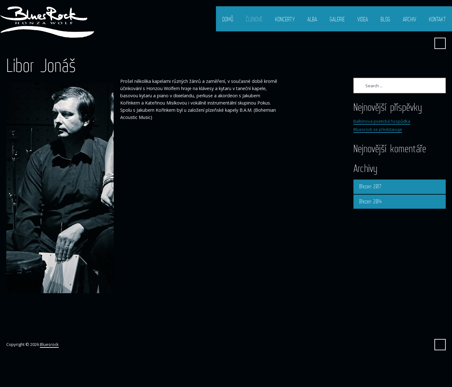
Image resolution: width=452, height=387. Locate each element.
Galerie (337, 19)
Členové (254, 19)
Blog (385, 19)
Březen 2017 (370, 186)
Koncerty (285, 19)
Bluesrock (49, 344)
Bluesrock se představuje (377, 129)
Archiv (409, 19)
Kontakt (437, 19)
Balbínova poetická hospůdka (381, 121)
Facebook (424, 43)
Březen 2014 (370, 201)
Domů (227, 19)
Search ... (440, 43)
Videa (362, 19)
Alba (312, 19)
